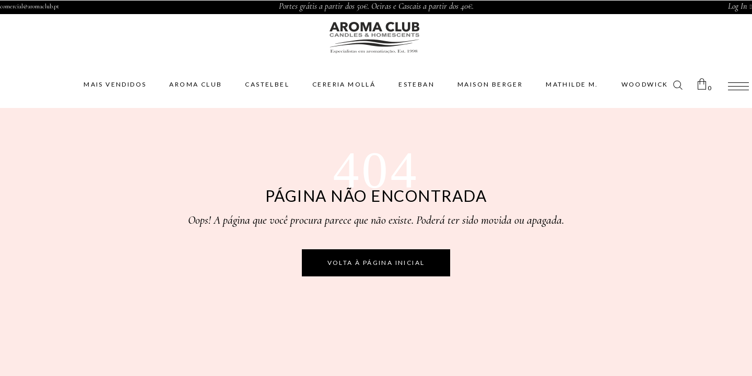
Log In (737, 6)
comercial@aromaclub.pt (29, 6)
